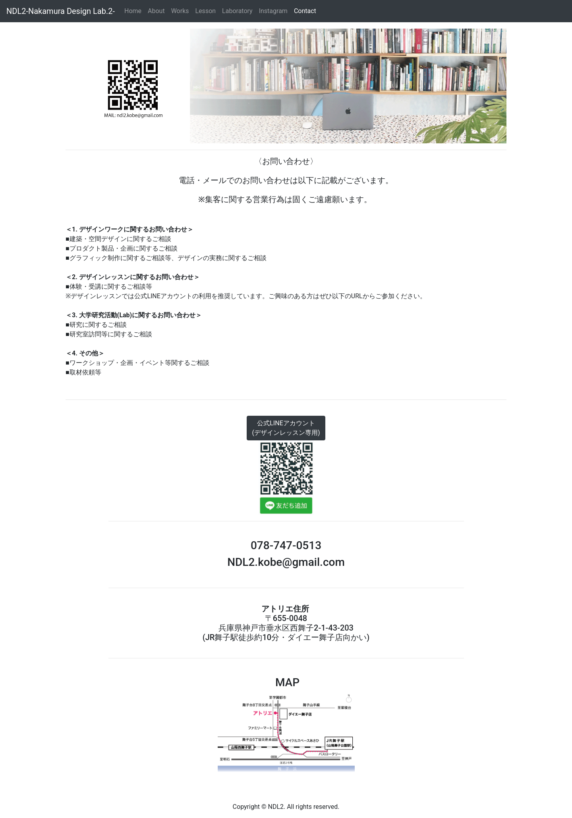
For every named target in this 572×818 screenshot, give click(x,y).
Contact (306, 11)
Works (180, 11)
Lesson (205, 11)
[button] (94, 86)
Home (134, 10)
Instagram (273, 11)
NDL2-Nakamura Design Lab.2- (60, 11)
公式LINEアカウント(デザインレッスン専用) (286, 427)
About (156, 11)
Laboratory (237, 11)
